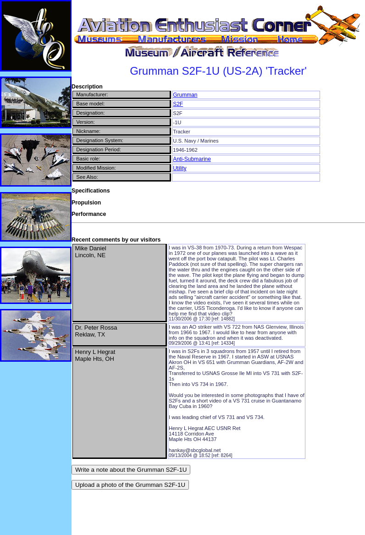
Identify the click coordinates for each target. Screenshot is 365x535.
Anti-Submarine (192, 159)
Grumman (185, 95)
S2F (178, 104)
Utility (179, 168)
